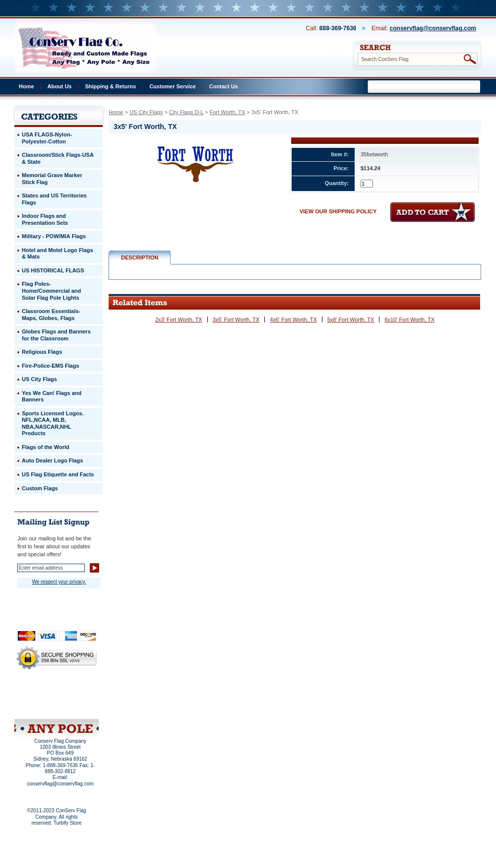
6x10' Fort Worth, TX (409, 320)
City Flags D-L (186, 112)
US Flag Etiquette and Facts (58, 474)
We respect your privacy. (59, 582)
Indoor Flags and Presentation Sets (45, 219)
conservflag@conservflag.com (433, 28)
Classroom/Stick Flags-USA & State (58, 158)
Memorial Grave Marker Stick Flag (52, 178)
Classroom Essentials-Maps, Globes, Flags (51, 314)
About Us (60, 86)
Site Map (37, 706)
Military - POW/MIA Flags (54, 236)
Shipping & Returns (110, 86)
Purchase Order (76, 699)
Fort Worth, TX (228, 112)
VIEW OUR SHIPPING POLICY (338, 211)
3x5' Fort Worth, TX (236, 320)
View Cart (75, 706)
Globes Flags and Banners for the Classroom (56, 334)
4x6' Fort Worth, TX (293, 320)
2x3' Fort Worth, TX (178, 320)
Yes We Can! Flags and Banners (51, 396)
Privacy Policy (40, 693)
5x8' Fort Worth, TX (350, 320)
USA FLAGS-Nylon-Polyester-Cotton (47, 137)
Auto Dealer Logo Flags (52, 460)
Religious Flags (42, 352)
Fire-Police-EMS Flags (50, 366)
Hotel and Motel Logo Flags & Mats (57, 253)
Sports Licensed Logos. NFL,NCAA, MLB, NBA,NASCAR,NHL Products (53, 423)
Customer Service (172, 86)
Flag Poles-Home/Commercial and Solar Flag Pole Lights (51, 290)
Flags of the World (45, 447)
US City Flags (146, 112)
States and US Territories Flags (54, 199)
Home (26, 86)
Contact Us (223, 86)
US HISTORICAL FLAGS (53, 270)
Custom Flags (40, 488)
